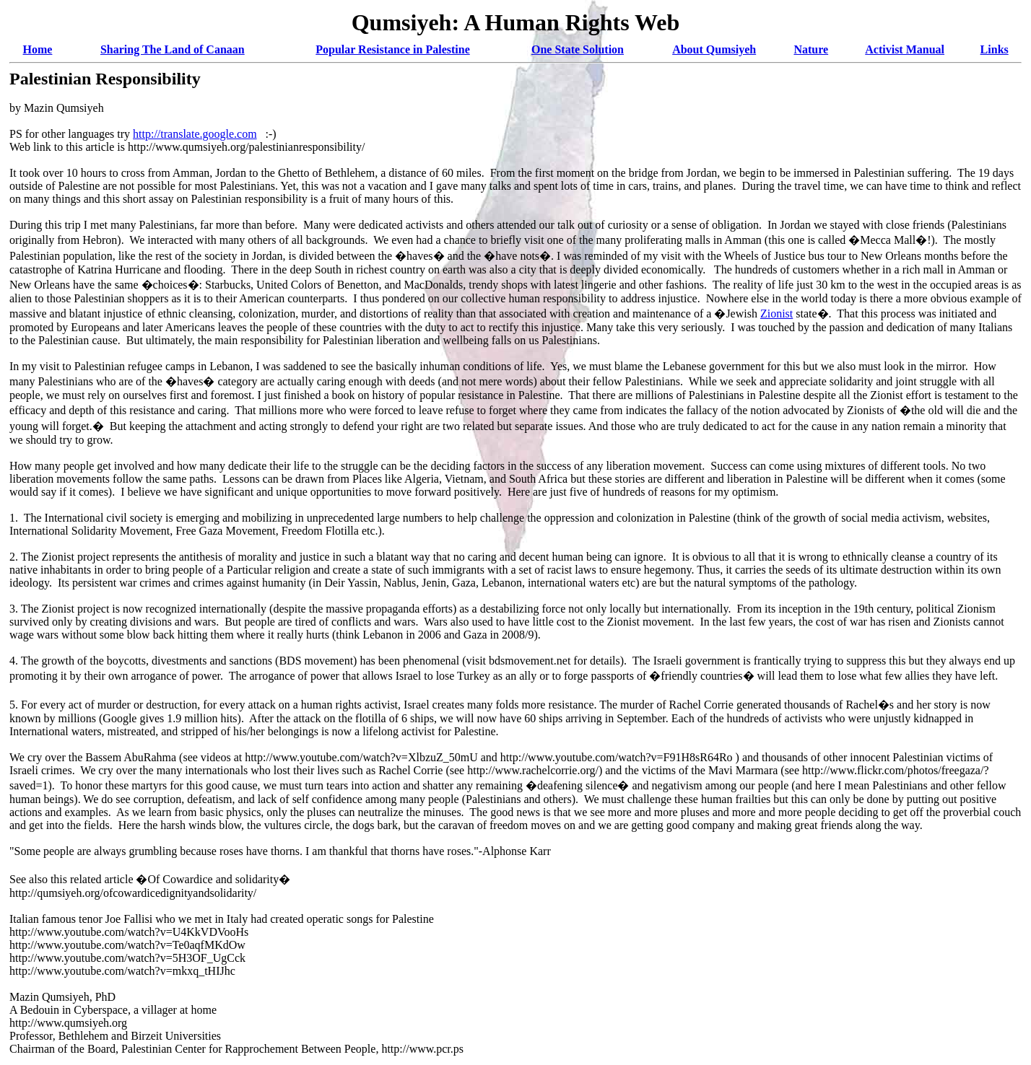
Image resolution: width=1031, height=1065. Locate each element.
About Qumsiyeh (714, 49)
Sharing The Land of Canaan (172, 49)
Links (994, 49)
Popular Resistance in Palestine (392, 49)
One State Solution (577, 49)
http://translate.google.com (195, 134)
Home (38, 49)
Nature (810, 49)
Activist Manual (904, 49)
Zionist (776, 313)
